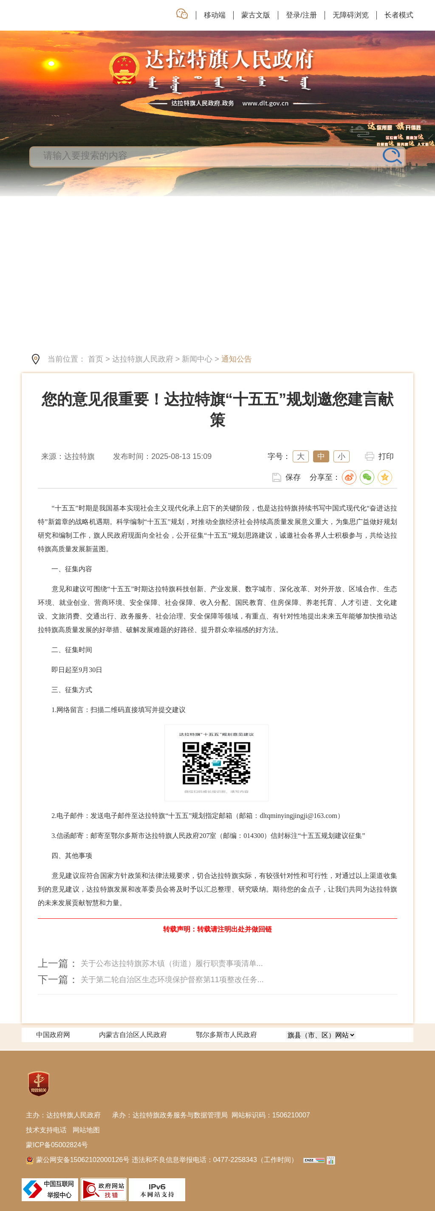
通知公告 (236, 359)
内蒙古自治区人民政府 (133, 1034)
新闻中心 (197, 359)
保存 (293, 477)
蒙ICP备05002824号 (57, 1144)
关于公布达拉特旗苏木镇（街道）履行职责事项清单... (172, 963)
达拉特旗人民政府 (142, 359)
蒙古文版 (255, 15)
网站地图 (86, 1130)
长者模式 (398, 15)
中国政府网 (53, 1034)
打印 (386, 456)
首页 (95, 359)
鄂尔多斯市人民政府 (226, 1034)
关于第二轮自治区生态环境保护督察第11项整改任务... (172, 979)
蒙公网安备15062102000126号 (78, 1159)
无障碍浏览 (351, 15)
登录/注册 (301, 15)
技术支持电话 (46, 1130)
